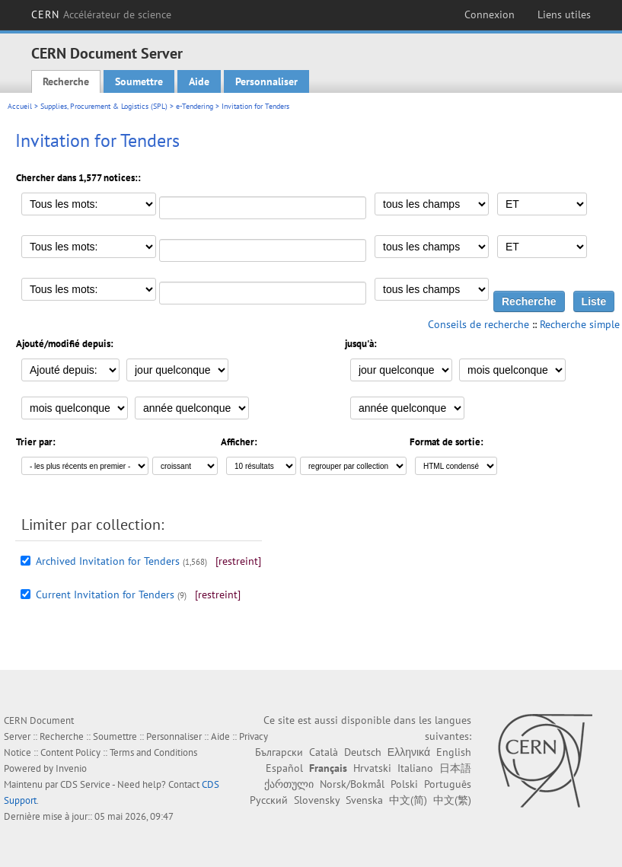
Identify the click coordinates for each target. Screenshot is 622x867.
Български (279, 752)
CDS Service (85, 784)
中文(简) (408, 800)
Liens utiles (564, 14)
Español (284, 768)
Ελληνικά (409, 752)
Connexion (489, 14)
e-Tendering (194, 106)
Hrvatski (372, 768)
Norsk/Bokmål (352, 784)
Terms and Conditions (153, 752)
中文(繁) (452, 800)
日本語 (455, 768)
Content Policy (70, 752)
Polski (404, 784)
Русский (269, 800)
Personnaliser (266, 81)
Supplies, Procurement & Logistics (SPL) (103, 106)
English (453, 752)
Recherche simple (580, 324)
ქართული (289, 784)
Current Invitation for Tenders (105, 594)
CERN (101, 14)
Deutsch (362, 752)
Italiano (415, 768)
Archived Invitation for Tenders (108, 561)
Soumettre (139, 81)
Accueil (20, 106)
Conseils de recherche (478, 324)
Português (447, 784)
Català (323, 752)
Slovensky (317, 800)
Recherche (66, 81)
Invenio (71, 768)
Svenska (364, 800)
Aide (199, 81)
